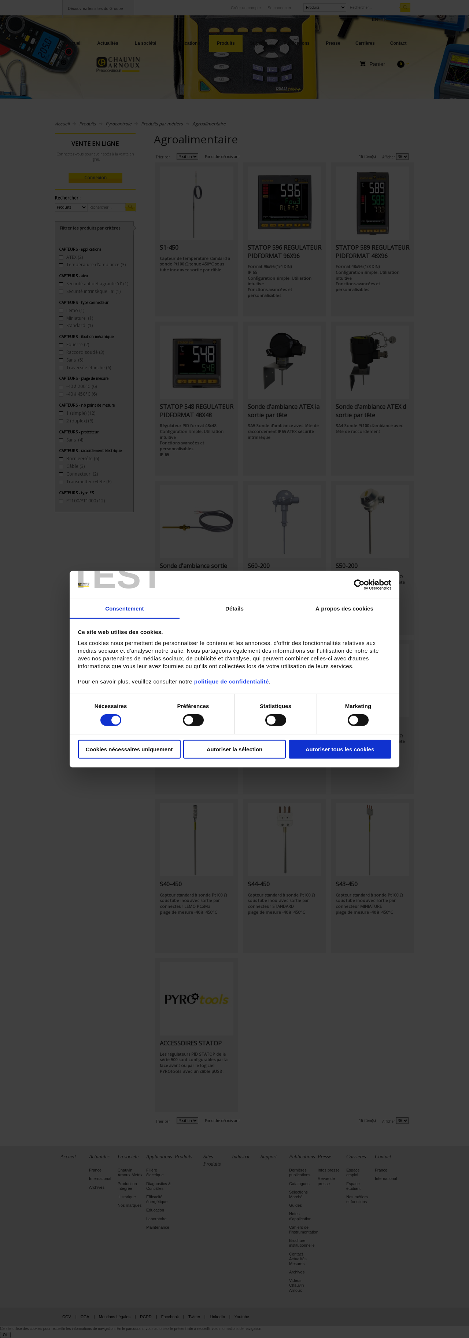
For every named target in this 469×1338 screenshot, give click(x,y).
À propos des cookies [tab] (344, 608)
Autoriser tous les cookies (340, 749)
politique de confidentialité (231, 681)
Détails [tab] (234, 608)
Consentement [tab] (124, 608)
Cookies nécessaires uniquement (129, 749)
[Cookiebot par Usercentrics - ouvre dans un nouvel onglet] (359, 584)
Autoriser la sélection (235, 749)
